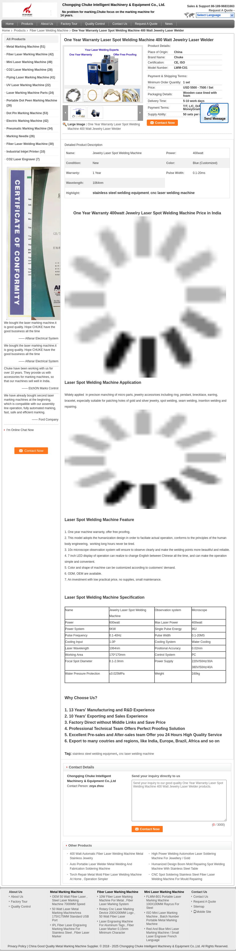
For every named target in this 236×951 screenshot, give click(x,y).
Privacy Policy (17, 946)
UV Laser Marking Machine (25, 85)
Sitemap (198, 906)
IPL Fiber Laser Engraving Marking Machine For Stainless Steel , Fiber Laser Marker (70, 930)
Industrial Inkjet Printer (22, 151)
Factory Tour (69, 24)
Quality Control (95, 24)
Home (10, 24)
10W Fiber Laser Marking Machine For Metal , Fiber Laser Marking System (116, 900)
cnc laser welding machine (136, 753)
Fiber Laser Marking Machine (26, 54)
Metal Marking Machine (22, 46)
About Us (47, 24)
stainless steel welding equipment (95, 753)
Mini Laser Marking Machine (26, 62)
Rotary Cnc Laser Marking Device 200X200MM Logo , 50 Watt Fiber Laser (117, 912)
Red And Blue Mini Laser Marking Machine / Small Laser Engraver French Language (162, 934)
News (169, 24)
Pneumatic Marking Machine (26, 128)
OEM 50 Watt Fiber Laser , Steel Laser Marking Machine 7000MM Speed (69, 900)
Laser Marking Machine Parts (27, 93)
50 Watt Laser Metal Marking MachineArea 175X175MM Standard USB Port (70, 914)
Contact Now (165, 123)
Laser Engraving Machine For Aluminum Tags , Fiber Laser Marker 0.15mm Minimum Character (116, 927)
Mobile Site (202, 912)
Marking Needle (17, 136)
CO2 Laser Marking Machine (26, 69)
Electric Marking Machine (24, 121)
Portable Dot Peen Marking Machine (31, 100)
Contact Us (120, 24)
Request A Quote (221, 10)
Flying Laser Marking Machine (27, 77)
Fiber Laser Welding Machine (49, 30)
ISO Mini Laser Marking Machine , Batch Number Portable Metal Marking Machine (162, 918)
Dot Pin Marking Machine (24, 113)
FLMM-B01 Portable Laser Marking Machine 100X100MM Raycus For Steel (163, 902)
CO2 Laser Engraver (20, 159)
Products (27, 24)
